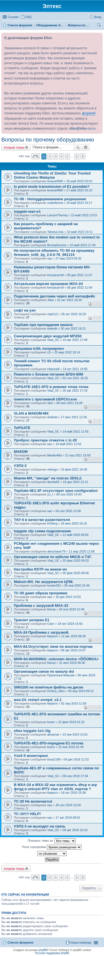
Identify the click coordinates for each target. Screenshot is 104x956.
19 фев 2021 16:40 (74, 469)
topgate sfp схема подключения (42, 531)
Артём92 (53, 482)
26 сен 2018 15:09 (68, 805)
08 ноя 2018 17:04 (75, 776)
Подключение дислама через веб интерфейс (54, 296)
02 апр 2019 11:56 (74, 703)
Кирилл (52, 636)
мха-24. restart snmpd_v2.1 (38, 700)
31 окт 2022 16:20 (69, 300)
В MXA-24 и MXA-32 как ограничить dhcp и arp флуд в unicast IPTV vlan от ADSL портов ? (55, 787)
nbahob (52, 417)
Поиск (78, 147)
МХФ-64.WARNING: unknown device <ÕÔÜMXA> (56, 659)
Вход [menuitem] (97, 17)
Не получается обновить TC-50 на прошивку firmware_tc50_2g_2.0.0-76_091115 (54, 252)
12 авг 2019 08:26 (73, 636)
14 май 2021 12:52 (68, 444)
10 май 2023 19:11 (80, 231)
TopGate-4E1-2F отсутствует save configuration (56, 491)
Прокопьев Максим (60, 675)
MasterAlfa (54, 455)
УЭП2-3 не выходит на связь (39, 826)
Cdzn (50, 623)
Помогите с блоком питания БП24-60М (48, 374)
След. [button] (82, 156)
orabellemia (55, 202)
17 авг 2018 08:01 (67, 817)
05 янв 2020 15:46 (77, 585)
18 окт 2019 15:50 (70, 623)
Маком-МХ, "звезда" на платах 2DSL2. (48, 478)
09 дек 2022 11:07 (79, 275)
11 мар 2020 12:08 (82, 551)
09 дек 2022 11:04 (79, 287)
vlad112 (52, 314)
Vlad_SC (53, 339)
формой (89, 113)
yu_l (50, 494)
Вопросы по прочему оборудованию (47, 140)
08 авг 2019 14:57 (73, 650)
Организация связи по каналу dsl (44, 671)
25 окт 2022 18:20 (73, 314)
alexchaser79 (56, 551)
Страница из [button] (35, 156)
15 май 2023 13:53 (84, 215)
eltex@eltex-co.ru (82, 128)
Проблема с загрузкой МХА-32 (41, 605)
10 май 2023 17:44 (83, 245)
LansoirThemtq (57, 215)
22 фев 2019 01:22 (71, 722)
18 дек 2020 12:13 (75, 482)
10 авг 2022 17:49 (75, 339)
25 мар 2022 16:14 (67, 352)
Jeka (50, 300)
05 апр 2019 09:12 (81, 691)
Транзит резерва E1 (31, 620)
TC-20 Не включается (33, 801)
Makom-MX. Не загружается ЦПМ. (43, 582)
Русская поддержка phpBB (52, 953)
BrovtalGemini (56, 245)
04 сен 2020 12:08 (68, 511)
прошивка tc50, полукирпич (39, 348)
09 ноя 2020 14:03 (69, 494)
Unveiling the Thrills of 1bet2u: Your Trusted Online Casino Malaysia (52, 175)
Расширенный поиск (86, 147)
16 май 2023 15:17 (79, 202)
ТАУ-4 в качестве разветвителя (42, 520)
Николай (53, 369)
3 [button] (56, 156)
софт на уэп (24, 310)
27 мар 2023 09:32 (68, 258)
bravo (51, 722)
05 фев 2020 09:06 (76, 573)
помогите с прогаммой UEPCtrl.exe (45, 399)
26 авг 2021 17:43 (75, 390)
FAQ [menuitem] (29, 17)
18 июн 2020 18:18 (74, 523)
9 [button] (77, 156)
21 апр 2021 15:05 (78, 455)
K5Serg (52, 523)
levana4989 (55, 181)
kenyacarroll (55, 275)
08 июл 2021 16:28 (69, 403)
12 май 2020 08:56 (75, 534)
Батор (51, 609)
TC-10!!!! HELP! (27, 814)
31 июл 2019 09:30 (72, 662)
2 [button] (50, 156)
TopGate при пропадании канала (43, 325)
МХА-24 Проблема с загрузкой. (41, 632)
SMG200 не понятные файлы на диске (48, 687)
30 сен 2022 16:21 (73, 328)
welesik (52, 328)
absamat (53, 734)
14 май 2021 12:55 (75, 431)
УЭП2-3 (20, 466)
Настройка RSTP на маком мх (40, 569)
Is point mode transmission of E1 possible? (52, 186)
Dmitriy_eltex (56, 691)
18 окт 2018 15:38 (73, 792)
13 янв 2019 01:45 (70, 747)
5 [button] (67, 156)
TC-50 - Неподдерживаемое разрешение (50, 199)
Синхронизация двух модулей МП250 (48, 336)
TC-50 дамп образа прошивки (40, 593)
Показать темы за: (52, 840)
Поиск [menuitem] (99, 26)
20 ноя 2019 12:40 (72, 609)
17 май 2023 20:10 (79, 190)
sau (49, 258)
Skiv (50, 403)
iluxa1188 (53, 759)
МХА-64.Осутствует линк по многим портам (53, 646)
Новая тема (14, 147)
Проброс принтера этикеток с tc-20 (45, 440)
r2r (49, 352)
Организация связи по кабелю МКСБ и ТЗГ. (53, 557)
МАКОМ (21, 451)
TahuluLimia (55, 231)
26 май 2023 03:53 (79, 181)
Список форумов (20, 942)
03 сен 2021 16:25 (75, 378)
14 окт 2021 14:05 (75, 369)
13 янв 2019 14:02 (75, 734)
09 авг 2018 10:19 (75, 830)
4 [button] (61, 156)
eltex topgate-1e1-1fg (32, 731)
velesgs (52, 469)
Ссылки (13, 17)
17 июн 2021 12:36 (74, 417)
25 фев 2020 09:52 (76, 560)
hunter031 (54, 585)
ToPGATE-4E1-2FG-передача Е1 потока (48, 743)
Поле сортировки (52, 847)
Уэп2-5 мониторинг (31, 756)
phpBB (43, 950)
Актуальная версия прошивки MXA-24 (48, 284)
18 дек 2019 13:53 (68, 596)
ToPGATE (22, 428)
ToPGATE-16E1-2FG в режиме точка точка (51, 387)
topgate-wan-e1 (27, 211)
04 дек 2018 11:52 (76, 759)
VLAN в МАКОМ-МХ (31, 413)
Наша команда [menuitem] (80, 942)
